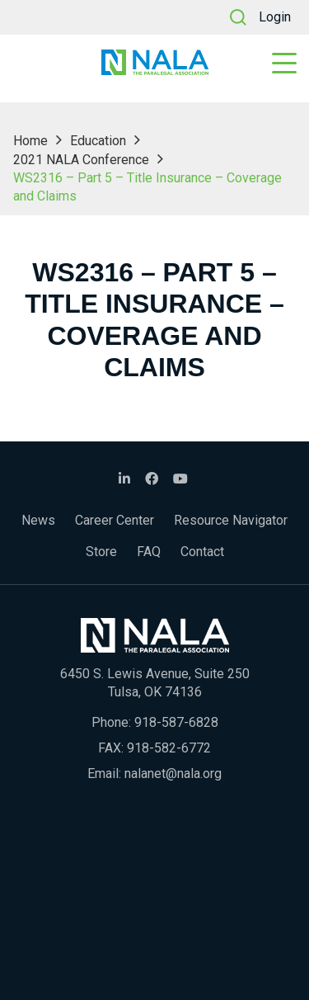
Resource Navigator (231, 520)
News (38, 520)
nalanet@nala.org (173, 773)
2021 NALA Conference (81, 159)
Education (98, 141)
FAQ (149, 551)
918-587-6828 (176, 722)
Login (275, 17)
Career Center (114, 520)
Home (30, 141)
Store (101, 551)
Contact (202, 551)
